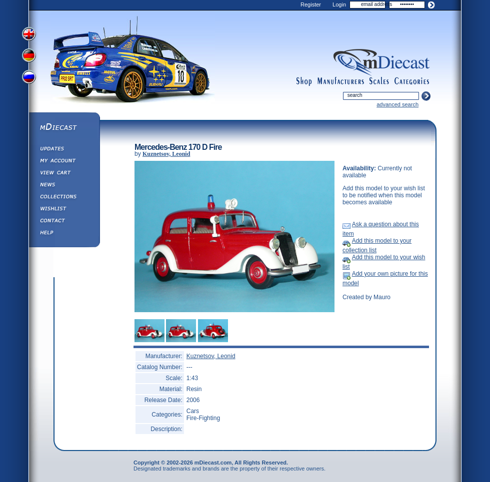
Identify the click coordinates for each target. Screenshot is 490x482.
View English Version (30, 33)
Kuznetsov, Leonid (166, 153)
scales (379, 81)
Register (310, 4)
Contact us (64, 221)
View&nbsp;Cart (64, 173)
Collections (64, 197)
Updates (64, 149)
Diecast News (64, 185)
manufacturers (340, 81)
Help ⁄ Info (64, 233)
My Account (64, 161)
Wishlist (64, 209)
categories (412, 81)
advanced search (397, 104)
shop (304, 81)
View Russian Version (30, 78)
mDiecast (64, 127)
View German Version (30, 56)
